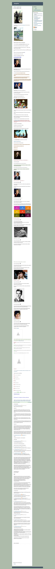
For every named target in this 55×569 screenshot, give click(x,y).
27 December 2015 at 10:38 (17, 435)
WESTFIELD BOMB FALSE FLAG (38, 15)
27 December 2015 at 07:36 (17, 405)
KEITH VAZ (35, 22)
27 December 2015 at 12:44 (17, 449)
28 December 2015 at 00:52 (17, 501)
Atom (21, 562)
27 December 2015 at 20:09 (17, 494)
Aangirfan (16, 3)
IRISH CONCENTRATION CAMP (38, 23)
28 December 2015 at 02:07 (17, 511)
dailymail (15, 141)
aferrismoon (23, 435)
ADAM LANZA (36, 16)
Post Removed (36, 24)
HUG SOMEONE (36, 19)
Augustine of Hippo (17, 120)
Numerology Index (18, 141)
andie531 (23, 494)
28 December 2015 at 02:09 (17, 514)
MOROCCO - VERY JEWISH (37, 25)
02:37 (19, 402)
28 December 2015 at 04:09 (17, 519)
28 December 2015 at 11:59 (17, 526)
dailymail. (18, 328)
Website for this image (21, 340)
